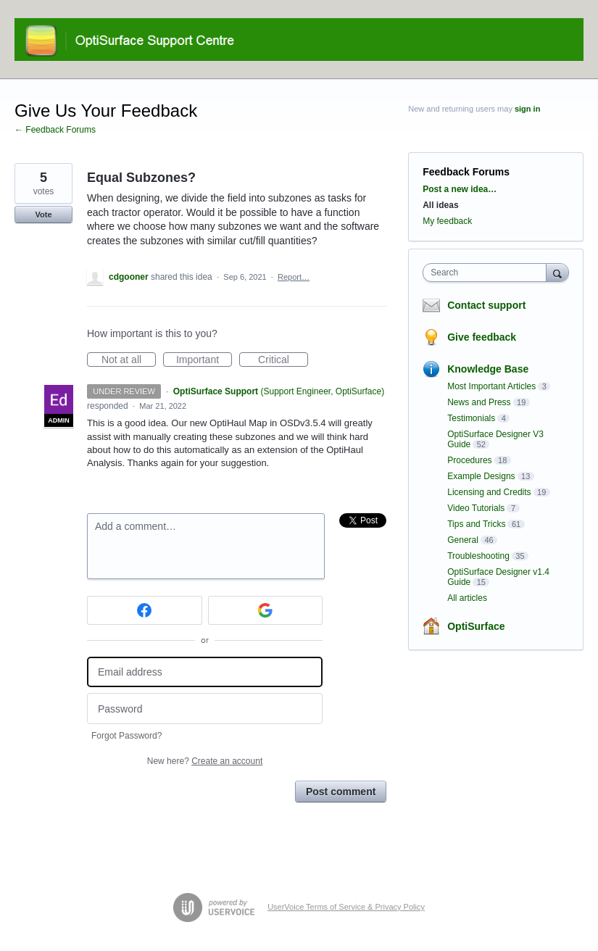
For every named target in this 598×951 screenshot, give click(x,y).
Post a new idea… (460, 189)
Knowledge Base (487, 369)
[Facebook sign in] (144, 610)
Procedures (469, 460)
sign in (527, 108)
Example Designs (481, 476)
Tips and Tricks (476, 524)
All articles (467, 598)
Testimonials (471, 418)
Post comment (340, 791)
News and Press (478, 402)
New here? (204, 761)
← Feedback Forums (55, 130)
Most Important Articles (491, 386)
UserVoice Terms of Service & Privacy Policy (346, 906)
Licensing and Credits (489, 492)
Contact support (486, 305)
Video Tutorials (475, 508)
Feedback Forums (466, 172)
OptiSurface (475, 626)
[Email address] (205, 672)
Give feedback (481, 337)
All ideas (440, 205)
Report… (294, 277)
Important (204, 360)
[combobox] (487, 272)
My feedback (447, 221)
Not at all (128, 360)
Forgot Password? (126, 736)
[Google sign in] (265, 610)
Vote (43, 214)
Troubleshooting (478, 556)
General (462, 540)
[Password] (205, 708)
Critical (283, 360)
